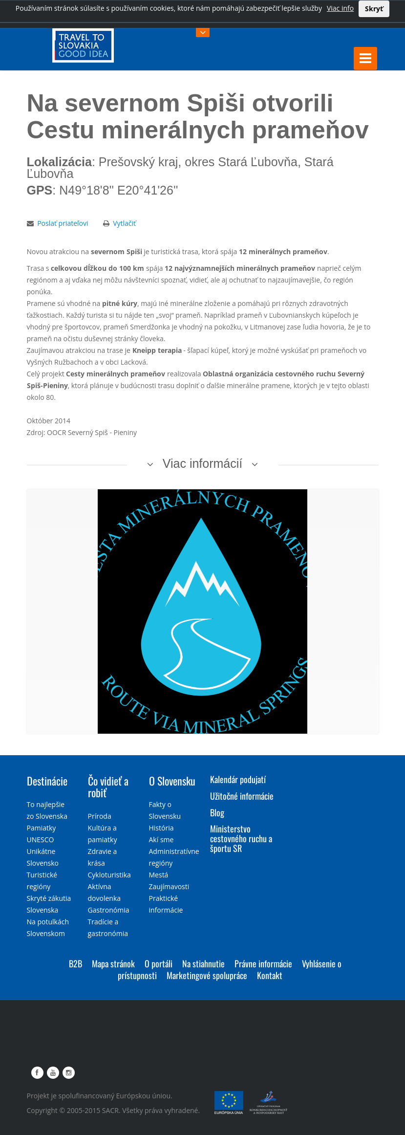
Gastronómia (108, 910)
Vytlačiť (124, 223)
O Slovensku (172, 780)
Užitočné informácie (242, 795)
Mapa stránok (113, 963)
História (161, 827)
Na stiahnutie (203, 963)
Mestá (159, 874)
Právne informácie (263, 963)
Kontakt (269, 975)
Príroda (99, 816)
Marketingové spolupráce (207, 975)
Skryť (374, 8)
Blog (217, 812)
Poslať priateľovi (62, 223)
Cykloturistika (109, 874)
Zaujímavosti (169, 886)
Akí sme (161, 839)
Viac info (340, 8)
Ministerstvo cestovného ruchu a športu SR (241, 838)
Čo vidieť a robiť (108, 786)
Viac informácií (203, 463)
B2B (75, 963)
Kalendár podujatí (238, 779)
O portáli (158, 963)
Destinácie (47, 780)
